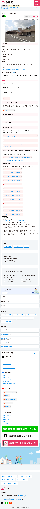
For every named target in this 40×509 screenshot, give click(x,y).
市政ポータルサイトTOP (11, 7)
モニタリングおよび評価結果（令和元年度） (13, 187)
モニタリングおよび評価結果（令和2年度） (13, 184)
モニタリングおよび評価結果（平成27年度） (13, 203)
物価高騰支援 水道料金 (19, 314)
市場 (27, 246)
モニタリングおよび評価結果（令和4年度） (13, 176)
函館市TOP (3, 7)
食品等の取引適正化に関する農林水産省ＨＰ (15, 160)
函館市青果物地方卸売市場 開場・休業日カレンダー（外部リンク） (16, 69)
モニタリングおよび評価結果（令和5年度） (13, 172)
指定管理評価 (8, 246)
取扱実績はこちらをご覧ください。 (11, 124)
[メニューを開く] (37, 3)
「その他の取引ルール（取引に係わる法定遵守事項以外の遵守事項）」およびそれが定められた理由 (20, 145)
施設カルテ (7, 98)
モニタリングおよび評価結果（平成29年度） (13, 195)
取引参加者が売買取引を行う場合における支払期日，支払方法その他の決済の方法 (20, 140)
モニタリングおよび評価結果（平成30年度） (13, 191)
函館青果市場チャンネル (9, 110)
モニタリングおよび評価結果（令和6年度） (13, 168)
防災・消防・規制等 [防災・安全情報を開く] (14, 5)
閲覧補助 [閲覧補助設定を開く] (4, 5)
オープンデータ (18, 246)
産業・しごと (22, 7)
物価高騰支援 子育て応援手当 (8, 318)
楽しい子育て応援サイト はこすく (25, 318)
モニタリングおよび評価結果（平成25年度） (13, 210)
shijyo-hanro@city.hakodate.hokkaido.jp (17, 261)
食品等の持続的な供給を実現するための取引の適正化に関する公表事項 (18, 157)
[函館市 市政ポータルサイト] (7, 2)
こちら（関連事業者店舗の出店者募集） (17, 119)
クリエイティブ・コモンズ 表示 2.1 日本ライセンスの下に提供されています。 (16, 220)
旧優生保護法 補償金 (6, 321)
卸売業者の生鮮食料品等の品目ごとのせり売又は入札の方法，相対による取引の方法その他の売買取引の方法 (21, 135)
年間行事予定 (4, 305)
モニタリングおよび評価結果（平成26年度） (13, 206)
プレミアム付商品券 (32, 314)
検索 (36, 16)
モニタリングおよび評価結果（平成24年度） (13, 214)
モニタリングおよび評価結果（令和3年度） (13, 180)
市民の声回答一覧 (5, 301)
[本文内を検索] (31, 16)
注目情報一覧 (4, 297)
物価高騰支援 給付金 (6, 314)
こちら (13, 72)
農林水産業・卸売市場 (4, 8)
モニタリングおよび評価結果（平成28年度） (13, 199)
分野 (17, 7)
